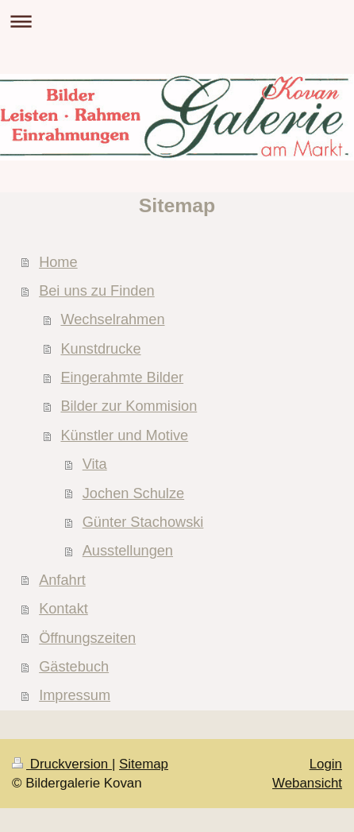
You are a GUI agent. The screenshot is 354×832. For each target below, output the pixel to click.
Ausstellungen (128, 551)
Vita (95, 464)
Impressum (74, 695)
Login (326, 764)
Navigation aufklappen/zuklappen (177, 21)
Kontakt (63, 609)
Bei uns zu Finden (97, 291)
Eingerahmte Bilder (121, 377)
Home (58, 262)
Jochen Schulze (133, 493)
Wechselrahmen (112, 319)
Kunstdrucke (100, 349)
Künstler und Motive (124, 435)
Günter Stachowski (143, 522)
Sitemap (143, 764)
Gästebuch (74, 667)
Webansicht (307, 783)
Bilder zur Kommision (128, 406)
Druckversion (62, 764)
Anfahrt (62, 580)
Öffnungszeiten (87, 638)
